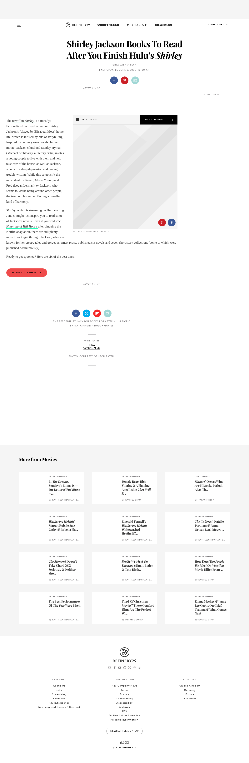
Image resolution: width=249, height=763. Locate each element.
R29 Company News (124, 686)
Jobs (59, 690)
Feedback (59, 698)
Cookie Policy (124, 698)
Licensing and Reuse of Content (59, 707)
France (190, 694)
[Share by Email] (135, 80)
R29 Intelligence (59, 703)
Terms (124, 690)
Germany (190, 690)
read (52, 221)
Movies (108, 326)
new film (18, 121)
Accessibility (124, 703)
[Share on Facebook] (114, 80)
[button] (211, 28)
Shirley (29, 121)
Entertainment (81, 326)
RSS (124, 711)
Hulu (98, 326)
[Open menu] (19, 23)
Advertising (59, 694)
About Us (59, 686)
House (33, 226)
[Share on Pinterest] (124, 80)
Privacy (124, 694)
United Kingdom (189, 686)
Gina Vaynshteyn (124, 65)
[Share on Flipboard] (97, 313)
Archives (124, 707)
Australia (190, 698)
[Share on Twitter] (86, 313)
